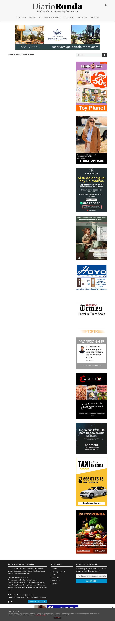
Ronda (54, 568)
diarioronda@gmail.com (25, 595)
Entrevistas (56, 580)
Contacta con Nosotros (37, 601)
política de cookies (41, 615)
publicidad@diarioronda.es (37, 597)
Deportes (55, 577)
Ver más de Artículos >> (91, 365)
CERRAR (57, 617)
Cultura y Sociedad (58, 571)
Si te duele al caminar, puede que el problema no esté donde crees (94, 352)
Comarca (55, 574)
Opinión (54, 584)
